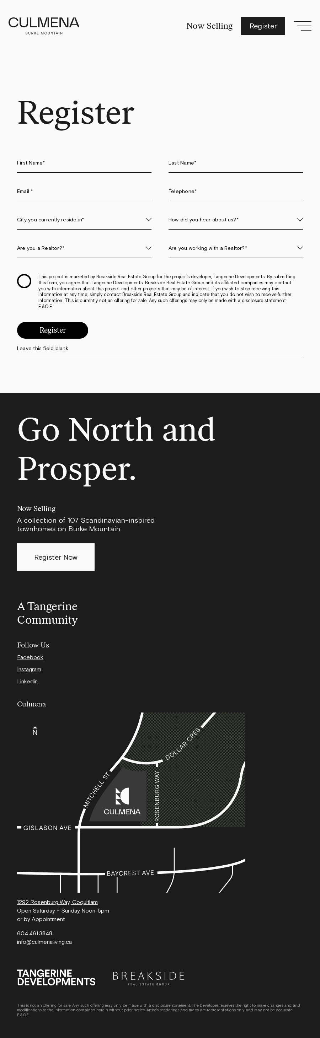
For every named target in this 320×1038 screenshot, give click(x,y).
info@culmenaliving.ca (44, 941)
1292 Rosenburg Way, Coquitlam (57, 902)
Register (263, 26)
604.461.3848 (34, 933)
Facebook (30, 657)
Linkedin (27, 681)
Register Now (56, 557)
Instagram (29, 669)
